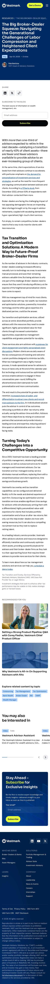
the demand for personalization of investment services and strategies (21, 177)
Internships (30, 892)
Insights (5, 876)
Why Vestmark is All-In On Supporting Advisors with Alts (25, 659)
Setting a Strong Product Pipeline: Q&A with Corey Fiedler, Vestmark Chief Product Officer (25, 621)
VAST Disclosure (21, 913)
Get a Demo (35, 5)
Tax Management (23, 691)
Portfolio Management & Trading (36, 855)
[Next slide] (45, 757)
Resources (7, 18)
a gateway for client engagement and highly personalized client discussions (25, 348)
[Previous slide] (38, 757)
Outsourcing (8, 691)
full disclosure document (12, 975)
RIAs (3, 858)
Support (29, 896)
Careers (29, 888)
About (28, 876)
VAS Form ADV (33, 909)
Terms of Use (7, 909)
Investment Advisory (34, 865)
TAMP (38, 695)
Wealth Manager (9, 700)
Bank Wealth (8, 695)
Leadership (30, 880)
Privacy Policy (19, 909)
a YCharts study (28, 188)
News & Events (32, 884)
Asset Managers (8, 862)
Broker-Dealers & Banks (12, 854)
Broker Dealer (21, 695)
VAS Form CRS (8, 913)
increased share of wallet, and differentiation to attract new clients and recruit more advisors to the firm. (23, 399)
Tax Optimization (39, 691)
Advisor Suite (31, 861)
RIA (31, 695)
